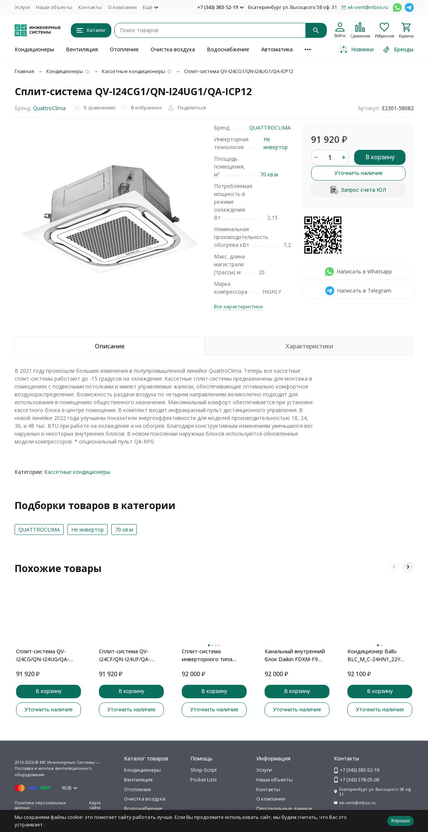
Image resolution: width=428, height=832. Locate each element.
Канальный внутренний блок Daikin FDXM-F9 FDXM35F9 (295, 655)
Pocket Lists (203, 779)
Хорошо (400, 820)
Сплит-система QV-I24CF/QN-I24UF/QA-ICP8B (124, 655)
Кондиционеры (34, 49)
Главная (24, 71)
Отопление (124, 49)
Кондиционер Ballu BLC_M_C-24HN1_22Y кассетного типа (373, 655)
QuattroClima (49, 108)
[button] (394, 566)
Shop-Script (203, 769)
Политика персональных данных (40, 805)
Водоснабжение (228, 49)
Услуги (22, 7)
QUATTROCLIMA (270, 127)
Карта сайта (95, 805)
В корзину (380, 157)
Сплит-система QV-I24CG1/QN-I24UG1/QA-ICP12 (238, 71)
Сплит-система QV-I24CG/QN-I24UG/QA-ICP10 (42, 655)
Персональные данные (284, 808)
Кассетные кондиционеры (133, 71)
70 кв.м (269, 174)
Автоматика (277, 49)
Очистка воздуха (173, 49)
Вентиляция (82, 49)
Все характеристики (238, 306)
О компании (122, 7)
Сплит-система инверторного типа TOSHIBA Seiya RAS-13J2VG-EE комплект (207, 655)
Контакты (90, 7)
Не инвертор (87, 529)
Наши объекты (54, 7)
